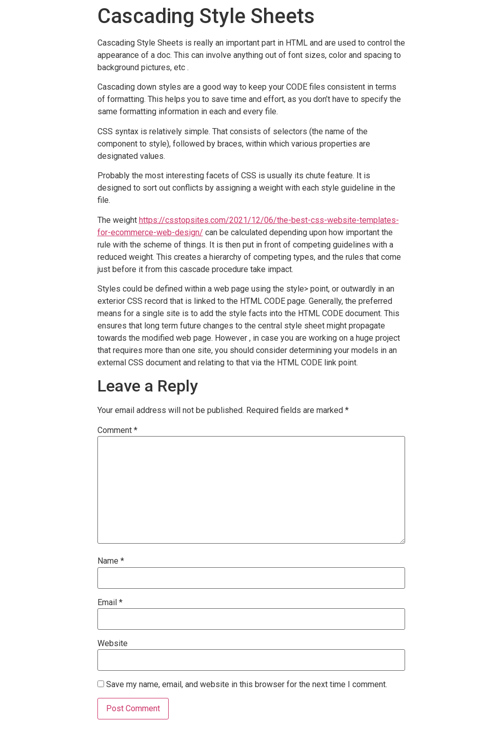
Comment (117, 430)
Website (112, 643)
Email (110, 602)
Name (110, 561)
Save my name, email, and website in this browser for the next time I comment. (246, 684)
